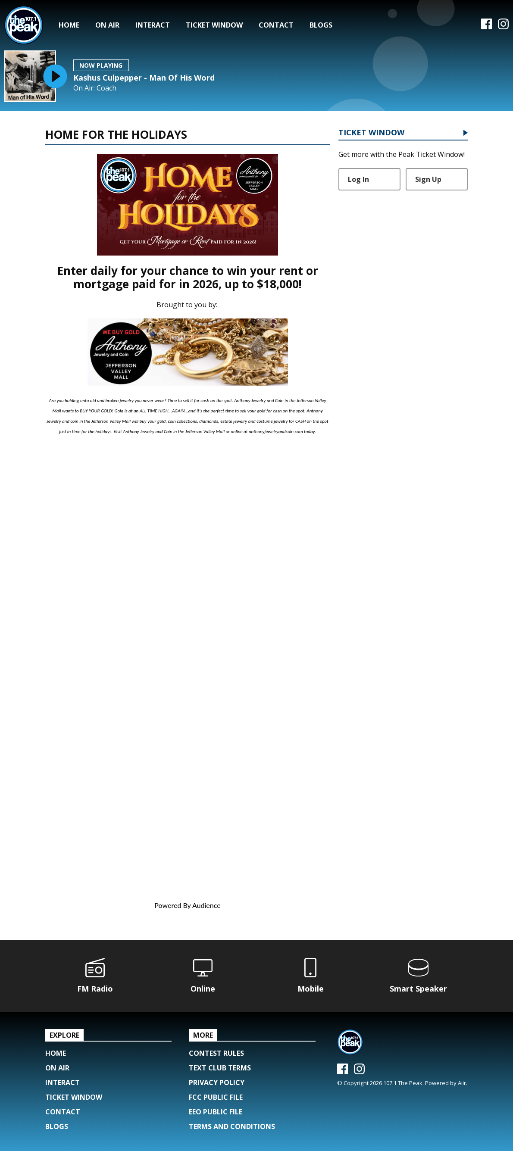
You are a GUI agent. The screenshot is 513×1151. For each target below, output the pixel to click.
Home (69, 25)
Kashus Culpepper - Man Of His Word (144, 77)
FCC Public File (216, 1097)
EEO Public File (215, 1112)
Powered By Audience (187, 905)
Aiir (462, 1083)
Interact (152, 25)
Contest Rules (216, 1053)
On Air (107, 25)
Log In (358, 179)
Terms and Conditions (232, 1126)
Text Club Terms (220, 1068)
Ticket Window (214, 25)
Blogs (321, 25)
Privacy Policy (216, 1082)
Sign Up (428, 179)
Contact (276, 25)
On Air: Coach (94, 88)
